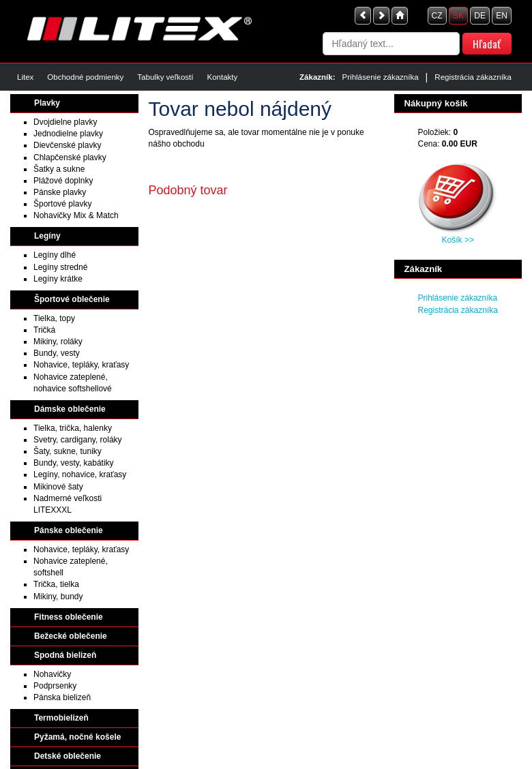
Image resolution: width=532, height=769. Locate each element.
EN (501, 15)
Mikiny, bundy (58, 596)
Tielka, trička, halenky (72, 428)
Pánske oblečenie (68, 530)
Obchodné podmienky (85, 77)
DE (480, 15)
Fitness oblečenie (68, 617)
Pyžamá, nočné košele (77, 737)
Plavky (47, 103)
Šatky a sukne (59, 169)
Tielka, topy (54, 318)
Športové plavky (62, 204)
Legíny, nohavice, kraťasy (79, 474)
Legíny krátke (58, 279)
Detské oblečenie (67, 756)
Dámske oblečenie (70, 409)
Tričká (44, 330)
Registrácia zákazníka (473, 77)
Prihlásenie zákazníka (380, 77)
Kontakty (222, 77)
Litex (25, 77)
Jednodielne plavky (68, 133)
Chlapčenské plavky (69, 157)
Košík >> (458, 240)
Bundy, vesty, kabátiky (73, 463)
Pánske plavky (59, 192)
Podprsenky (54, 686)
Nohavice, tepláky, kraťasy (81, 365)
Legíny (47, 236)
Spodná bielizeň (65, 655)
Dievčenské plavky (67, 145)
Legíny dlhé (54, 255)
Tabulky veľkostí (165, 77)
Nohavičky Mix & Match (76, 215)
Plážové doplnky (63, 180)
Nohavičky (52, 674)
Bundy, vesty (56, 353)
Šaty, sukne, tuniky (67, 451)
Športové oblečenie (72, 299)
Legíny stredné (60, 267)
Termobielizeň (61, 718)
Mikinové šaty (58, 487)
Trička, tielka (56, 584)
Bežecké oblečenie (70, 636)
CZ (437, 15)
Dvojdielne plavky (65, 122)
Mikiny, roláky (58, 341)
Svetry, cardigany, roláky (77, 439)
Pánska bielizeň (62, 697)
